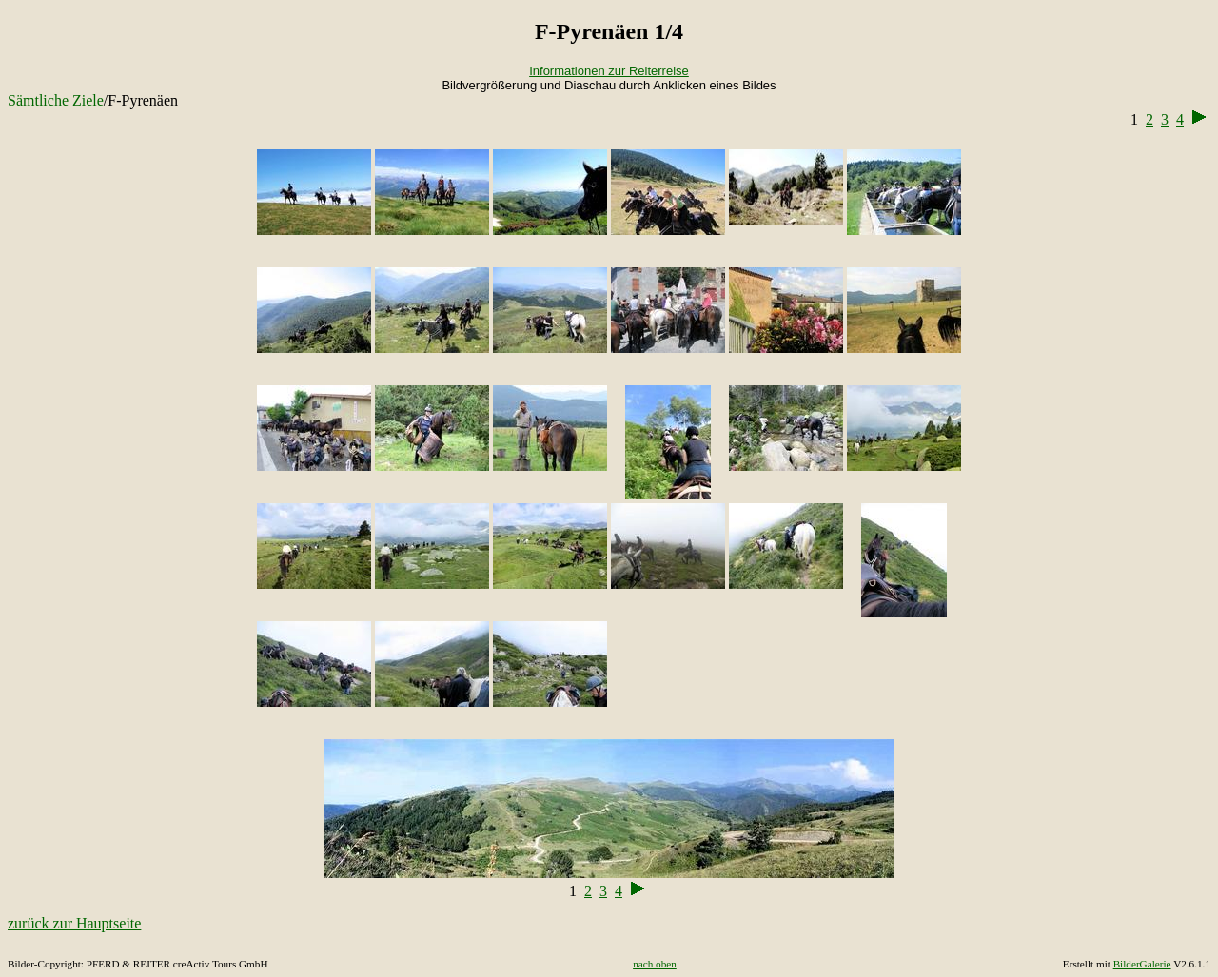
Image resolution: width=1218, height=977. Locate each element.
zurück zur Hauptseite (74, 923)
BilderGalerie (1142, 963)
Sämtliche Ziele (56, 100)
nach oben (655, 963)
